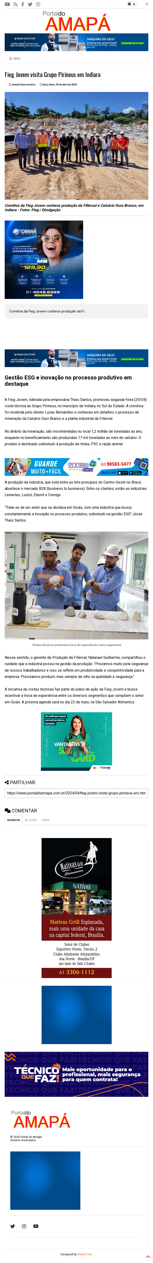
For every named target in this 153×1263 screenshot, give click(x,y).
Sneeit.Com (84, 1254)
